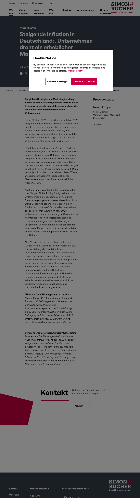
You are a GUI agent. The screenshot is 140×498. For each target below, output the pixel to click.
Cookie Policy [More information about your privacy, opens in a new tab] (75, 70)
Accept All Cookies (84, 81)
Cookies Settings (57, 81)
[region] (71, 70)
